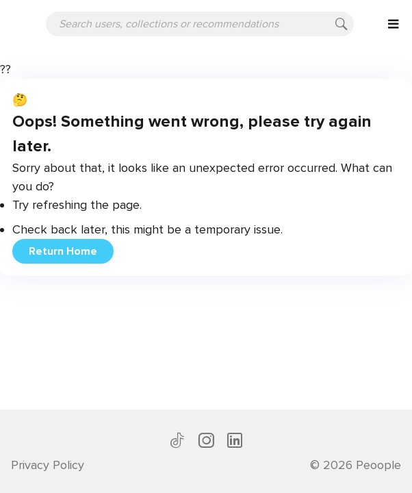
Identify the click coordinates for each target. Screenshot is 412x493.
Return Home (63, 251)
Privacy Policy (47, 464)
